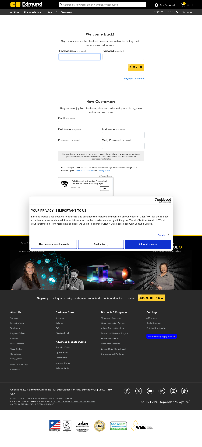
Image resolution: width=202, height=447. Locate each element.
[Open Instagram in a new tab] (173, 392)
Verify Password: (111, 140)
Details (161, 235)
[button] (179, 11)
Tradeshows (15, 328)
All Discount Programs (111, 317)
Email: (61, 118)
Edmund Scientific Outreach (113, 348)
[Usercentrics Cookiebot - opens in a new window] (157, 200)
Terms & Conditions (49, 398)
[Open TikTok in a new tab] (184, 392)
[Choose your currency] (170, 11)
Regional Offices (17, 333)
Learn (53, 12)
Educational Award (110, 338)
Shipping (60, 317)
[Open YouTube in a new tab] (150, 392)
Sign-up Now (152, 298)
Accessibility (66, 398)
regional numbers (36, 250)
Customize (101, 244)
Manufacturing (34, 12)
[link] (188, 2)
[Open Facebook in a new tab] (126, 392)
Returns (59, 322)
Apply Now (160, 336)
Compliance (15, 353)
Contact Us (187, 12)
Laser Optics (61, 357)
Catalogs (152, 317)
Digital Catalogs (153, 322)
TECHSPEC (16, 359)
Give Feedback (62, 333)
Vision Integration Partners (113, 322)
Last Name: (108, 129)
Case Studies (16, 348)
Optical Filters (62, 352)
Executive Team (17, 322)
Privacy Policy (104, 171)
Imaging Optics (63, 362)
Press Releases (17, 343)
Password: (108, 51)
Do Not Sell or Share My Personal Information (72, 401)
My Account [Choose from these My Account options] (167, 5)
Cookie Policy (32, 398)
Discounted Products (110, 343)
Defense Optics (63, 367)
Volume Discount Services (112, 328)
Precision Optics (63, 347)
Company (68, 12)
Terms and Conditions (84, 171)
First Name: (64, 129)
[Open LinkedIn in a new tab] (161, 392)
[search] (102, 4)
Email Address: (67, 51)
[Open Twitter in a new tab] (138, 392)
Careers (14, 338)
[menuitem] (18, 12)
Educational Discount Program (115, 333)
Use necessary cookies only (54, 244)
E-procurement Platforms (112, 353)
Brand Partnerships (19, 364)
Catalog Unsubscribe (156, 328)
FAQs (58, 328)
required (81, 51)
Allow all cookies (148, 244)
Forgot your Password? (134, 78)
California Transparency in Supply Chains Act (32, 404)
